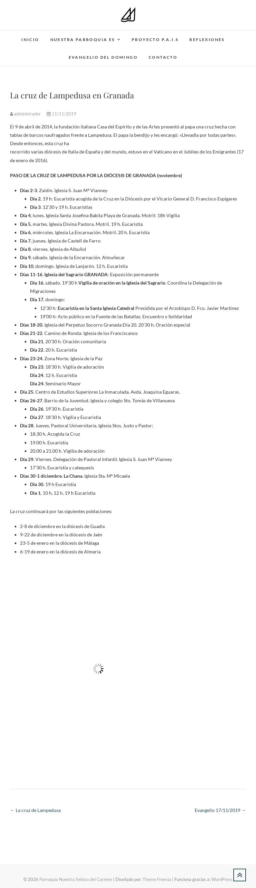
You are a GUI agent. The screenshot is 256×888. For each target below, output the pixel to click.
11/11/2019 (61, 113)
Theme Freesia (157, 879)
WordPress (222, 879)
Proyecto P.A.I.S (155, 39)
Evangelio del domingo (103, 57)
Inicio (30, 39)
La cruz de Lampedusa (35, 810)
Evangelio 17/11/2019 (220, 810)
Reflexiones (206, 39)
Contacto (163, 57)
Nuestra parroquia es (82, 39)
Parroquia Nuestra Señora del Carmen (75, 879)
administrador (26, 113)
